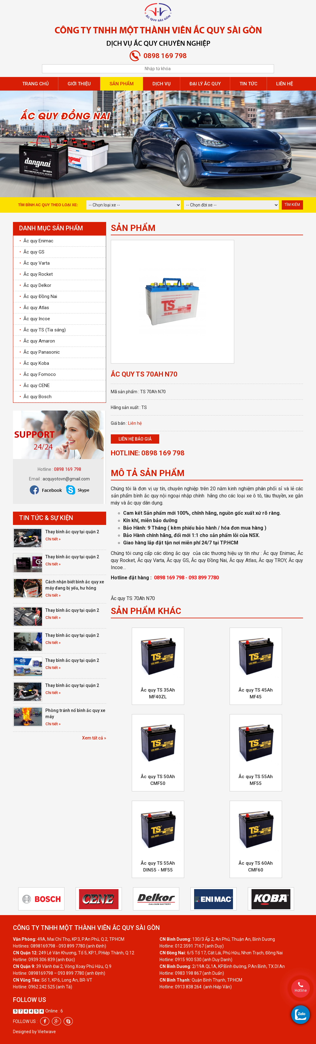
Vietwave (47, 1031)
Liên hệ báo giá (135, 439)
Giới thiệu (79, 84)
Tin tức (248, 84)
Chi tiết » (52, 539)
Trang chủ (35, 84)
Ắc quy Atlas (34, 307)
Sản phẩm (122, 84)
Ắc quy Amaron (37, 341)
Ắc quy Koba (34, 363)
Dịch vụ (161, 84)
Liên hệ (284, 84)
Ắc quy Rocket (36, 274)
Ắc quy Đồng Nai (38, 296)
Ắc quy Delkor (35, 285)
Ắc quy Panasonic (39, 352)
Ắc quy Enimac (36, 241)
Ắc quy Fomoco (37, 374)
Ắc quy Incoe (34, 319)
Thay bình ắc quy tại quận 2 (72, 531)
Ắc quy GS (31, 252)
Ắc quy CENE (34, 385)
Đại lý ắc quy (205, 84)
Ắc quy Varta (34, 263)
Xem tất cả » (94, 737)
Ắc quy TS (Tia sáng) (42, 330)
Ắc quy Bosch (35, 396)
